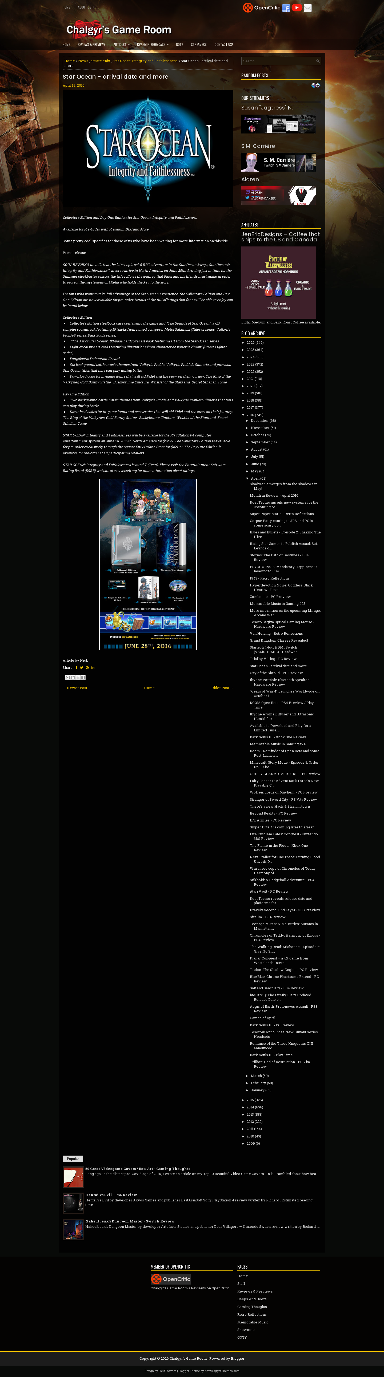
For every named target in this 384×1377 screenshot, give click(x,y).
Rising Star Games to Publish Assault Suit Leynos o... (284, 545)
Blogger (238, 1358)
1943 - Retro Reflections (270, 578)
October (257, 434)
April (255, 478)
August (256, 449)
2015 (250, 1099)
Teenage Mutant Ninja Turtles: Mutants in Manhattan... (284, 926)
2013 (250, 1114)
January (258, 1090)
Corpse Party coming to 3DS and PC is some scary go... (281, 523)
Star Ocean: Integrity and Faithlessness (145, 60)
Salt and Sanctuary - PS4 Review (277, 988)
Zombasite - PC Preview (270, 596)
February (258, 1082)
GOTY (179, 44)
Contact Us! (224, 44)
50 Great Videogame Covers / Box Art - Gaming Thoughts (137, 1168)
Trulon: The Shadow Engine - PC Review (284, 969)
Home (66, 7)
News (83, 60)
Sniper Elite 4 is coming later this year (282, 827)
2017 (250, 407)
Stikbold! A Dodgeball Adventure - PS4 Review (282, 882)
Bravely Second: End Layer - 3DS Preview (285, 910)
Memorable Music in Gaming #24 (278, 744)
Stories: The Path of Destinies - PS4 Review (279, 557)
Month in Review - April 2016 (274, 495)
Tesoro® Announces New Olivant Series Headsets (284, 1034)
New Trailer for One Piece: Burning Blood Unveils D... (285, 859)
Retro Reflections (252, 1314)
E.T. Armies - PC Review (270, 820)
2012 (250, 1121)
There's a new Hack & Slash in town (280, 806)
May (254, 471)
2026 (251, 342)
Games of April (262, 1017)
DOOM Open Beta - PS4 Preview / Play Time (282, 705)
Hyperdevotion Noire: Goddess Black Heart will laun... (281, 587)
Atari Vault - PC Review (269, 891)
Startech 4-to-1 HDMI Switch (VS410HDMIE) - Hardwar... (274, 649)
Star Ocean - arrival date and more (115, 77)
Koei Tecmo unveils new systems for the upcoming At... (284, 504)
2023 (250, 364)
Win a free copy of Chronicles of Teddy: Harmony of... (283, 870)
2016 (250, 414)
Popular (73, 1159)
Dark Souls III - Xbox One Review (278, 737)
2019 (250, 393)
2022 (250, 371)
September (260, 442)
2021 (250, 378)
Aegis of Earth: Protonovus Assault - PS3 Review (283, 1008)
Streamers (199, 44)
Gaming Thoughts (252, 1306)
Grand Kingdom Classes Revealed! (279, 640)
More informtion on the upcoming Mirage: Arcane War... (285, 612)
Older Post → (222, 687)
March (256, 1075)
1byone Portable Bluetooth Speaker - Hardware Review (280, 682)
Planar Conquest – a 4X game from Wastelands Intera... (279, 960)
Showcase (246, 1329)
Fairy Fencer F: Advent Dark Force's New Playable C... (284, 783)
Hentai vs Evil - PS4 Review (111, 1194)
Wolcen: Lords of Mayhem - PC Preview (284, 792)
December (260, 420)
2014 (250, 1107)
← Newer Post (75, 687)
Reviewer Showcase (154, 43)
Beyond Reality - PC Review (273, 813)
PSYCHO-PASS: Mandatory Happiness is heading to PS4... (283, 569)
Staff (241, 1283)
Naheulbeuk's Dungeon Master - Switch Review (130, 1221)
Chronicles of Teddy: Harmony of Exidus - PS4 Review (285, 937)
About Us (87, 6)
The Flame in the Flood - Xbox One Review (279, 847)
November (260, 427)
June (255, 463)
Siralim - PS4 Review (268, 916)
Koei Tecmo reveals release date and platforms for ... (281, 900)
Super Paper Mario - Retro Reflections (282, 513)
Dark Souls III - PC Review (272, 1025)
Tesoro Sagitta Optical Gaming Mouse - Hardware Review (282, 624)
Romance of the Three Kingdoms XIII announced (281, 1045)
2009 (251, 1143)
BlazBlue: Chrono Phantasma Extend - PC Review (284, 978)
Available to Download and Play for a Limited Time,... (280, 727)
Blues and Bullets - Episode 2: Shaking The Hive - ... (285, 534)
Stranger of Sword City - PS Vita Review (283, 799)
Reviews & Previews (92, 44)
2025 (250, 349)
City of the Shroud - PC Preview (276, 672)
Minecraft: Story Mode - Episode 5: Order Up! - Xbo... (284, 764)
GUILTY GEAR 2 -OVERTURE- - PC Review (285, 773)
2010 (250, 1136)
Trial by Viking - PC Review (273, 658)
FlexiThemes (167, 1371)
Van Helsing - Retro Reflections (276, 633)
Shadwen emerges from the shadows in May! (283, 486)
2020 (251, 385)
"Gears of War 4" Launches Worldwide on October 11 (284, 693)
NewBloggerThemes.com (222, 1371)
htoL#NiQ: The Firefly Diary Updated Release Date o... (280, 997)
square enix (100, 60)
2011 (250, 1128)
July (254, 456)
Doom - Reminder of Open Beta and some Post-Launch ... (284, 753)
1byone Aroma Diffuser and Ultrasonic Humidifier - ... (282, 716)
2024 (251, 357)
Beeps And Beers (252, 1299)
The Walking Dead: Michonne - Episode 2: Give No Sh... (285, 949)
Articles (123, 43)
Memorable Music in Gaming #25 (277, 603)
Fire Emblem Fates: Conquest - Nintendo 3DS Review (284, 836)
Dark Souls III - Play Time (271, 1054)
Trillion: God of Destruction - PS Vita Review (280, 1064)
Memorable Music (252, 1322)
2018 (250, 400)
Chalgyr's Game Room (188, 1358)
